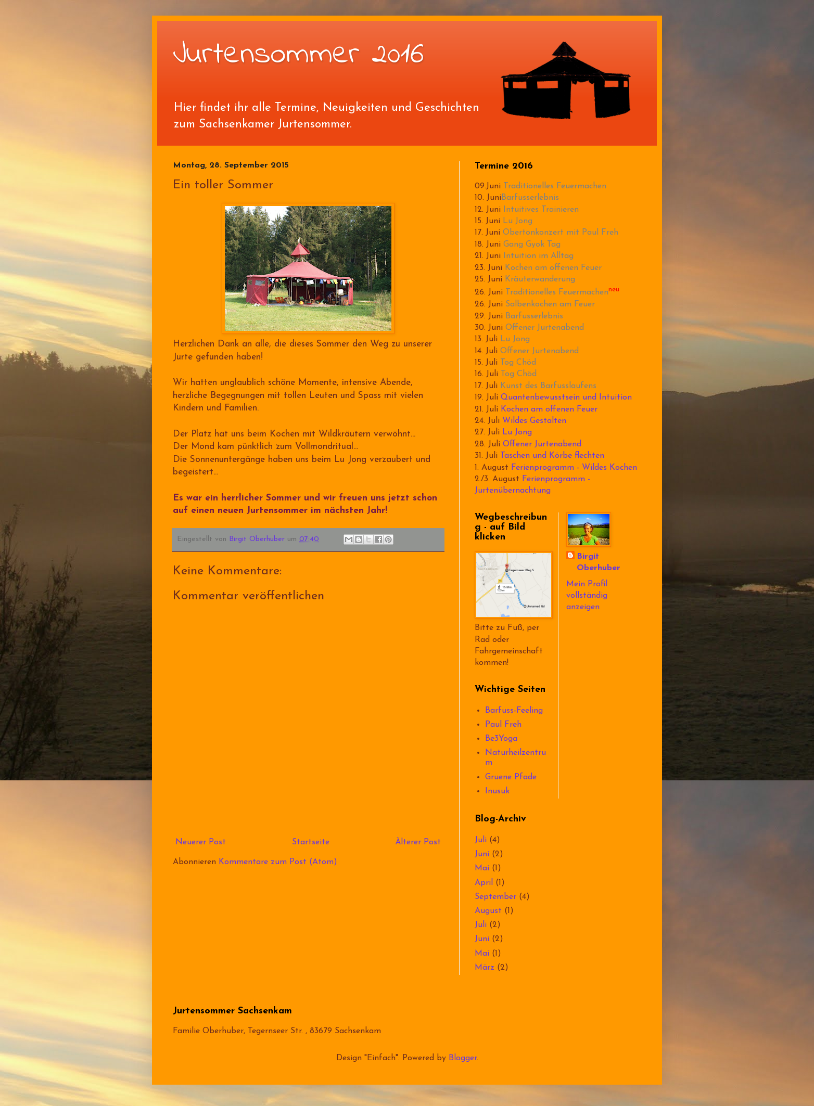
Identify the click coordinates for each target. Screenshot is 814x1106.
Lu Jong (517, 221)
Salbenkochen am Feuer (550, 304)
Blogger (463, 1058)
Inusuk (497, 791)
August (488, 911)
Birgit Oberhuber (598, 562)
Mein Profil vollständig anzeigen (586, 596)
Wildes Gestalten (534, 421)
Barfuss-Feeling (514, 710)
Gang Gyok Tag (532, 244)
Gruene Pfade (511, 777)
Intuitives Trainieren (541, 209)
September (495, 897)
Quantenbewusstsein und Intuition (566, 397)
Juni (482, 854)
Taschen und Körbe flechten (552, 456)
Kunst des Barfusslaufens (548, 386)
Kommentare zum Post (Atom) (278, 862)
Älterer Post (418, 842)
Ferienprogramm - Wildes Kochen (574, 468)
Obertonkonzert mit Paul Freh (560, 232)
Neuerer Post (200, 842)
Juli (481, 840)
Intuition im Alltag (538, 256)
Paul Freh (503, 725)
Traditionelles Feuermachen (554, 186)
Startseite (310, 842)
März (484, 967)
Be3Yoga (501, 739)
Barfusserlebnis (530, 198)
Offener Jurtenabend (544, 328)
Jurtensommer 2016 (298, 55)
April (484, 883)
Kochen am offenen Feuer (553, 268)
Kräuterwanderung (540, 279)
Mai (482, 868)
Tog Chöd (518, 362)
